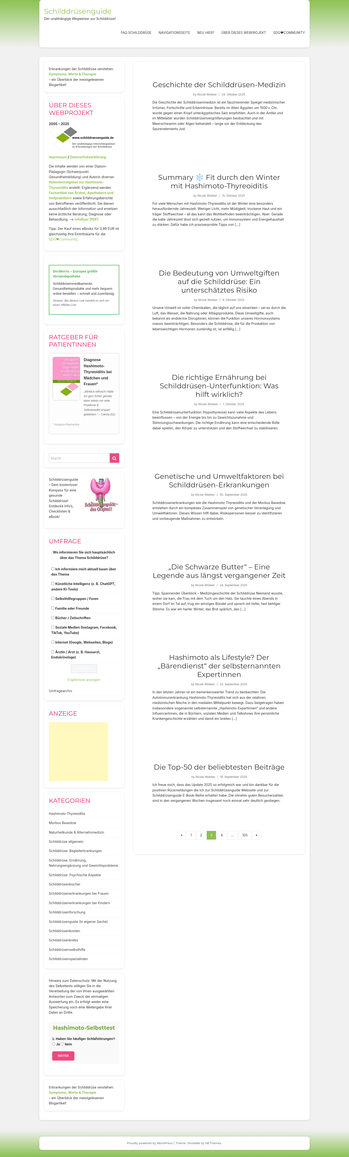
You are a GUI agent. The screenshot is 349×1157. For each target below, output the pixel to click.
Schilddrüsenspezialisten (68, 959)
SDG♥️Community (63, 239)
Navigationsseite (174, 33)
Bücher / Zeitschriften (73, 618)
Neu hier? (205, 33)
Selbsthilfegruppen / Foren (76, 599)
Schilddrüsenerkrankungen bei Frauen (79, 893)
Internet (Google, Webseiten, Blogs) (84, 642)
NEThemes (213, 1143)
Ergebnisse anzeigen (84, 680)
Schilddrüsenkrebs (63, 940)
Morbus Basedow (62, 823)
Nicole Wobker (207, 94)
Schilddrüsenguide (78, 11)
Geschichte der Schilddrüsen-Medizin (219, 84)
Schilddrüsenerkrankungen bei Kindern (79, 903)
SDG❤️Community (289, 33)
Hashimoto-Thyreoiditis (67, 814)
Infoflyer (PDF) (87, 219)
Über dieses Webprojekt (243, 33)
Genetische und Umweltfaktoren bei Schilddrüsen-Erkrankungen (219, 480)
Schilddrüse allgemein (66, 841)
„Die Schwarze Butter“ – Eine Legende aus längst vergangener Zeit (219, 571)
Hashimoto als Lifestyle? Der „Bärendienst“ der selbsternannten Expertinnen (219, 666)
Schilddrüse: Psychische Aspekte (75, 875)
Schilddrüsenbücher (64, 884)
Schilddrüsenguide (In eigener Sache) (78, 922)
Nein (66, 1044)
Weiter (63, 1056)
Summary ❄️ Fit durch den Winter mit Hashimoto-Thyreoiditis (219, 181)
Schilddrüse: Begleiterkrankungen (75, 851)
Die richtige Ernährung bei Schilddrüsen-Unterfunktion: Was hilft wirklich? (219, 386)
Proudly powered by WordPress (150, 1143)
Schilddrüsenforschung (67, 912)
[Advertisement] (78, 751)
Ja (56, 1044)
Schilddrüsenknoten (64, 931)
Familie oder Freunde (72, 608)
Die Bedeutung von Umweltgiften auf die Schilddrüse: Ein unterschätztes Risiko (219, 282)
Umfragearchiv (60, 691)
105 (245, 835)
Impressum (58, 157)
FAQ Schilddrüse (136, 33)
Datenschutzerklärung (88, 157)
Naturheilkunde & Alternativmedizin (76, 832)
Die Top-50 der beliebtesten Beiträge (219, 767)
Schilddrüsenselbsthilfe (67, 950)
